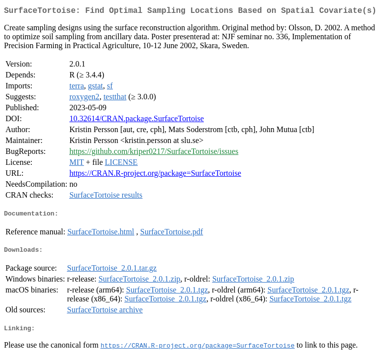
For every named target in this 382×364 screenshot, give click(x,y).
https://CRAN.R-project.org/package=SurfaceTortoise (155, 175)
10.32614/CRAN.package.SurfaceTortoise (136, 120)
